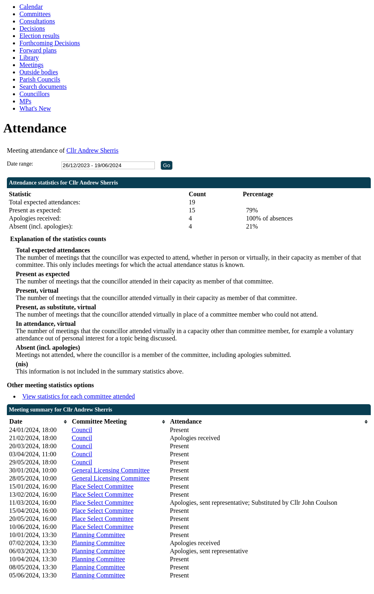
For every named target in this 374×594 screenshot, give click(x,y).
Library (29, 57)
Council (82, 429)
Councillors (34, 93)
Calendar (31, 6)
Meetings (31, 64)
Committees (35, 13)
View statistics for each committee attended (78, 396)
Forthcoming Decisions (49, 43)
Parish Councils (39, 79)
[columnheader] (38, 422)
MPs (25, 101)
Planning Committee (98, 534)
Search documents (43, 86)
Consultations (37, 21)
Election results (39, 35)
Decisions (32, 28)
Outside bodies (38, 72)
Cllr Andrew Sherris (92, 150)
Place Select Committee (102, 486)
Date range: (20, 164)
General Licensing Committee (111, 470)
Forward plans (38, 50)
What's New (35, 108)
